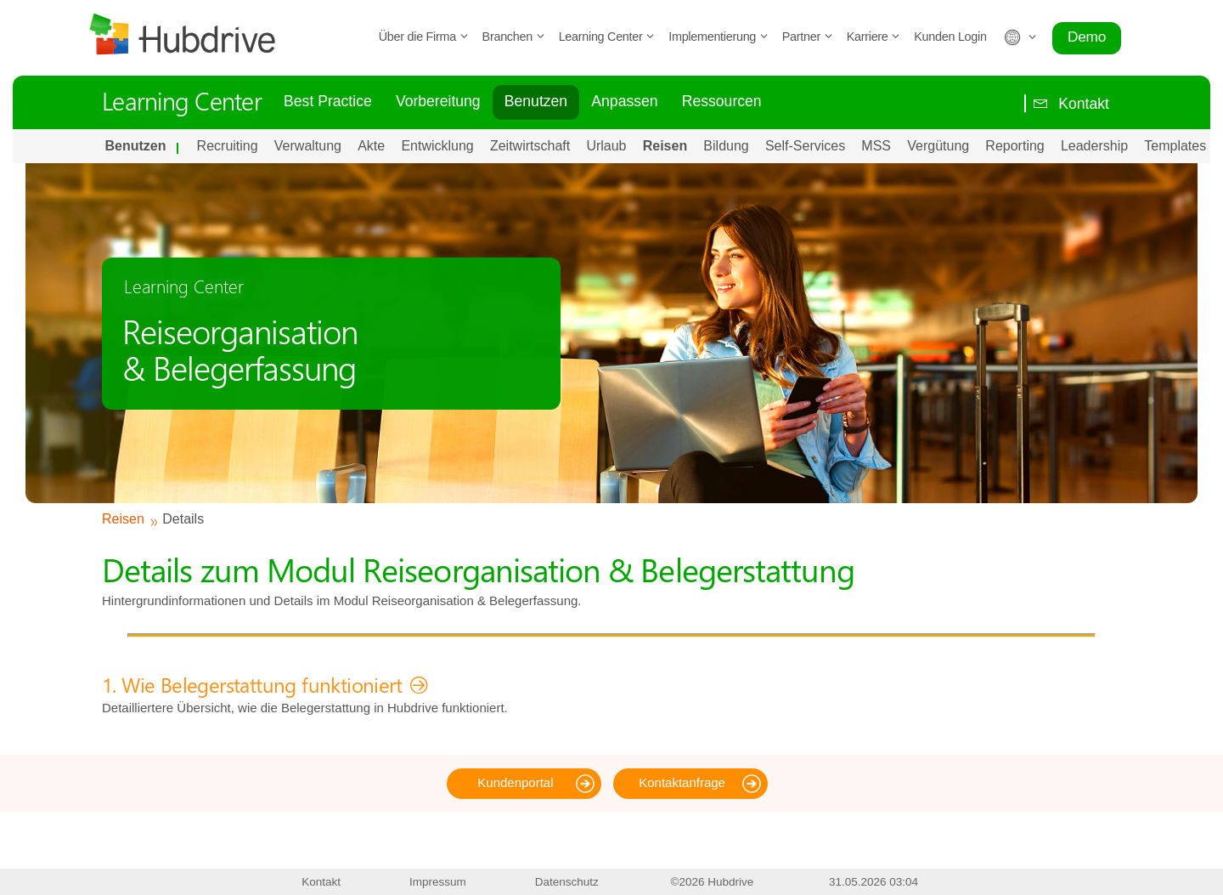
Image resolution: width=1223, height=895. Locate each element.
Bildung (725, 146)
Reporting (1014, 146)
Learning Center (607, 36)
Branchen (513, 36)
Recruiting (227, 146)
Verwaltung (307, 146)
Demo (1087, 36)
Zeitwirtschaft (530, 146)
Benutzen (535, 101)
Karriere (874, 36)
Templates (1175, 146)
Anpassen (624, 101)
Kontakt (1066, 103)
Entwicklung (437, 146)
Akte (371, 146)
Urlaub (606, 146)
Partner (807, 36)
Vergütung (938, 146)
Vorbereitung (438, 101)
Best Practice (328, 101)
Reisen (665, 146)
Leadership (1094, 146)
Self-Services (805, 146)
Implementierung (718, 36)
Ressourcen (722, 101)
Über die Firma (424, 36)
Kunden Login (950, 36)
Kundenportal (515, 782)
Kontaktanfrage (682, 782)
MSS (876, 146)
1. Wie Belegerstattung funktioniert (252, 684)
